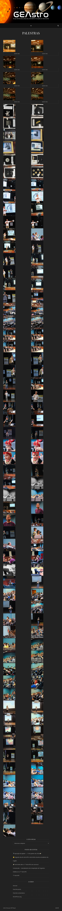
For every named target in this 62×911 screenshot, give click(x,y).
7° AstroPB (16, 875)
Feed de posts (17, 889)
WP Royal (13, 908)
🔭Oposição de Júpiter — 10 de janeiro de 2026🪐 (27, 853)
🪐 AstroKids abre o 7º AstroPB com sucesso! (26, 864)
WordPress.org (17, 896)
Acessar (15, 885)
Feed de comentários (19, 893)
